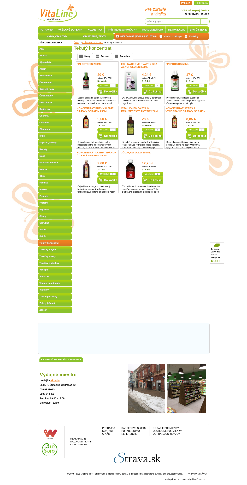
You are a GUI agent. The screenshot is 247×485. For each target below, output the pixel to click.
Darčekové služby (133, 428)
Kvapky (43, 149)
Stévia (42, 229)
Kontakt (107, 431)
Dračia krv (44, 109)
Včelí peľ (44, 269)
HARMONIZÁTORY (153, 29)
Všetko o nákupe (173, 36)
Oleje (42, 176)
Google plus (82, 431)
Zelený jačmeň (47, 303)
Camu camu (45, 82)
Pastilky (43, 182)
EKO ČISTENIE (198, 29)
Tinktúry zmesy (47, 256)
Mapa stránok (199, 474)
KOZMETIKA (95, 29)
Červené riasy (46, 89)
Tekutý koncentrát (48, 243)
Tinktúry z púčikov (49, 263)
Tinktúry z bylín (47, 249)
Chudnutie (44, 129)
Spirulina (44, 223)
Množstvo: (105, 85)
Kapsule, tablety (48, 142)
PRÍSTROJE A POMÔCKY (122, 29)
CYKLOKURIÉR (78, 444)
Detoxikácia (45, 102)
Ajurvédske (45, 62)
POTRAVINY (47, 29)
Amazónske (45, 75)
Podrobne (125, 56)
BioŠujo (55, 380)
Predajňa (108, 428)
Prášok (43, 189)
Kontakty (194, 36)
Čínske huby (46, 95)
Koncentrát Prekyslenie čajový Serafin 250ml (95, 110)
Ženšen (43, 310)
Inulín (42, 136)
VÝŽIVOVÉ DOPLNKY (70, 29)
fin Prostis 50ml (177, 63)
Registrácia (202, 3)
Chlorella (44, 122)
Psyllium (44, 209)
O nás (106, 433)
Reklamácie (78, 438)
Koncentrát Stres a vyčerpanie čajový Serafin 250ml (185, 111)
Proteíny (43, 202)
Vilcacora (44, 276)
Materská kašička (48, 162)
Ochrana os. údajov (166, 433)
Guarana (44, 115)
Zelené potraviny (48, 296)
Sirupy (42, 216)
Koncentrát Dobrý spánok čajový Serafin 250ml (96, 154)
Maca (42, 156)
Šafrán (42, 236)
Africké (43, 55)
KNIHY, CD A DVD (57, 36)
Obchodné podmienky (167, 431)
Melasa (43, 169)
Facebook (73, 431)
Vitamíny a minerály (49, 283)
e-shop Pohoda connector (177, 479)
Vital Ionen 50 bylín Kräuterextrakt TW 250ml (140, 110)
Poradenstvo (130, 431)
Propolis (43, 196)
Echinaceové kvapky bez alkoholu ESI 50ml (139, 65)
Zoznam (105, 56)
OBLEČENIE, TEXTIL (95, 36)
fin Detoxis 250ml (89, 63)
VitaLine (57, 11)
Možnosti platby (81, 441)
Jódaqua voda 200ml (136, 152)
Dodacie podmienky (166, 428)
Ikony (87, 56)
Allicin (42, 69)
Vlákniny (44, 289)
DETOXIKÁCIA (176, 29)
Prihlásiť (185, 3)
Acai (41, 49)
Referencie (129, 433)
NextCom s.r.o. (199, 479)
